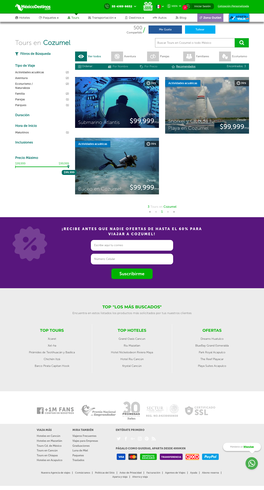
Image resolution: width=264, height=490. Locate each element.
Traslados (78, 460)
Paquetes (78, 455)
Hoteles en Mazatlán (49, 440)
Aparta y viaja (119, 477)
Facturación (153, 473)
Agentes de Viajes (175, 473)
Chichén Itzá (52, 359)
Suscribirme (131, 274)
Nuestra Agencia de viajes (55, 473)
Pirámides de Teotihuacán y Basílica (52, 352)
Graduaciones (81, 445)
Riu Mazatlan (132, 346)
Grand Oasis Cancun (132, 339)
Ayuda (193, 473)
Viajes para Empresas (85, 440)
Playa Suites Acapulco (212, 366)
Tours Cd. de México (49, 445)
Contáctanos (82, 473)
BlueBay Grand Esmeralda (212, 346)
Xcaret (52, 339)
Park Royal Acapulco (212, 352)
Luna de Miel (80, 450)
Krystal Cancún (132, 366)
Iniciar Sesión (202, 6)
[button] (106, 18)
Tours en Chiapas (47, 455)
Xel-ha (52, 346)
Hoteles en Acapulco (49, 460)
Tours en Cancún (47, 450)
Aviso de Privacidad (131, 473)
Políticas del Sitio (105, 473)
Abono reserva (210, 473)
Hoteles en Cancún (48, 436)
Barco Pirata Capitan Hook (52, 366)
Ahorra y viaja (140, 477)
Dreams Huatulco (212, 339)
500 (138, 27)
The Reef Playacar (212, 359)
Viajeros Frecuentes (84, 436)
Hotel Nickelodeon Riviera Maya (132, 352)
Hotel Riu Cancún (132, 359)
